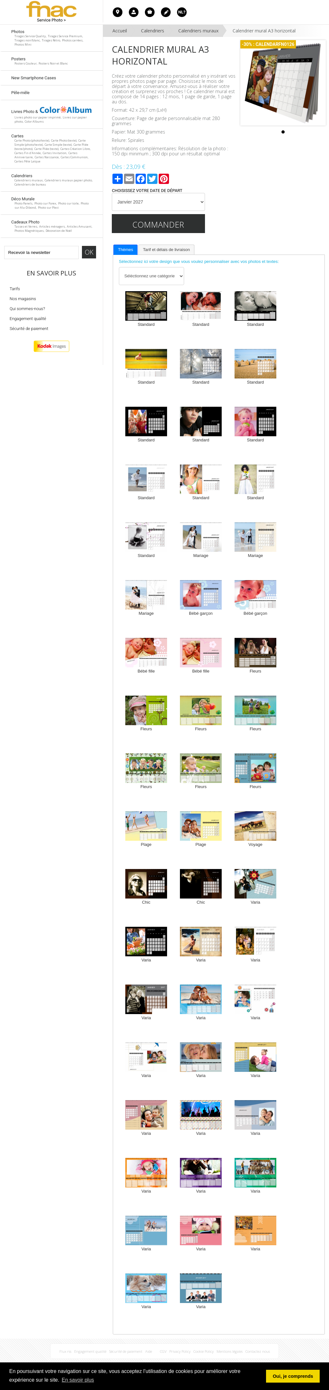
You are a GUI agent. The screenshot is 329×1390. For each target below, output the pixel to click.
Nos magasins (23, 298)
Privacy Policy (180, 1351)
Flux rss (65, 1351)
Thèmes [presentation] (125, 249)
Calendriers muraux (198, 31)
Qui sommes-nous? (27, 308)
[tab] (125, 250)
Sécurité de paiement (29, 328)
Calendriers (152, 31)
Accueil (119, 31)
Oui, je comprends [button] (293, 1376)
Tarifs (15, 288)
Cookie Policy (203, 1351)
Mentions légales (230, 1351)
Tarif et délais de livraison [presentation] (166, 249)
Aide (148, 1351)
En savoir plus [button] (78, 1380)
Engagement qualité (28, 318)
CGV (163, 1351)
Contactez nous (257, 1351)
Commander (158, 224)
